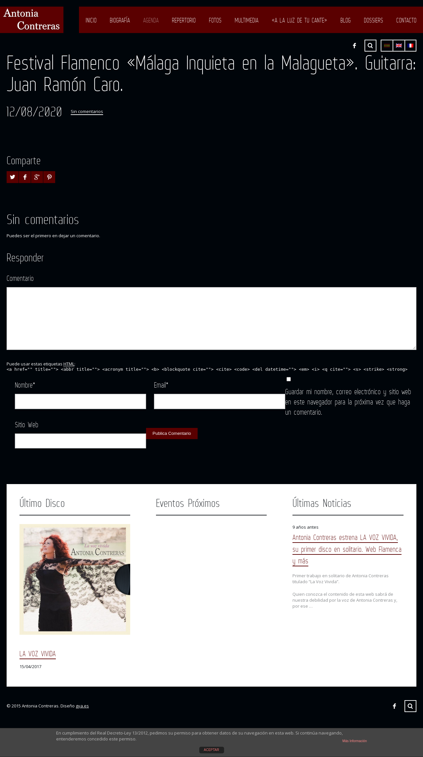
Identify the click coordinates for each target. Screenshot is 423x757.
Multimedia (246, 20)
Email (161, 385)
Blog (345, 20)
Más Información (354, 741)
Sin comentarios (87, 111)
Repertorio (184, 20)
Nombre (25, 385)
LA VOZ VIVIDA (37, 653)
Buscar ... (370, 46)
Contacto (406, 20)
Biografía (120, 20)
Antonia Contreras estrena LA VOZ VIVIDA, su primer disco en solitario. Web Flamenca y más (347, 548)
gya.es (82, 706)
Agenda (151, 20)
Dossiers (373, 20)
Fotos (215, 20)
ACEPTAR (211, 750)
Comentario (20, 278)
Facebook (354, 46)
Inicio (91, 20)
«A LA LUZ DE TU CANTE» (299, 20)
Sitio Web (26, 424)
